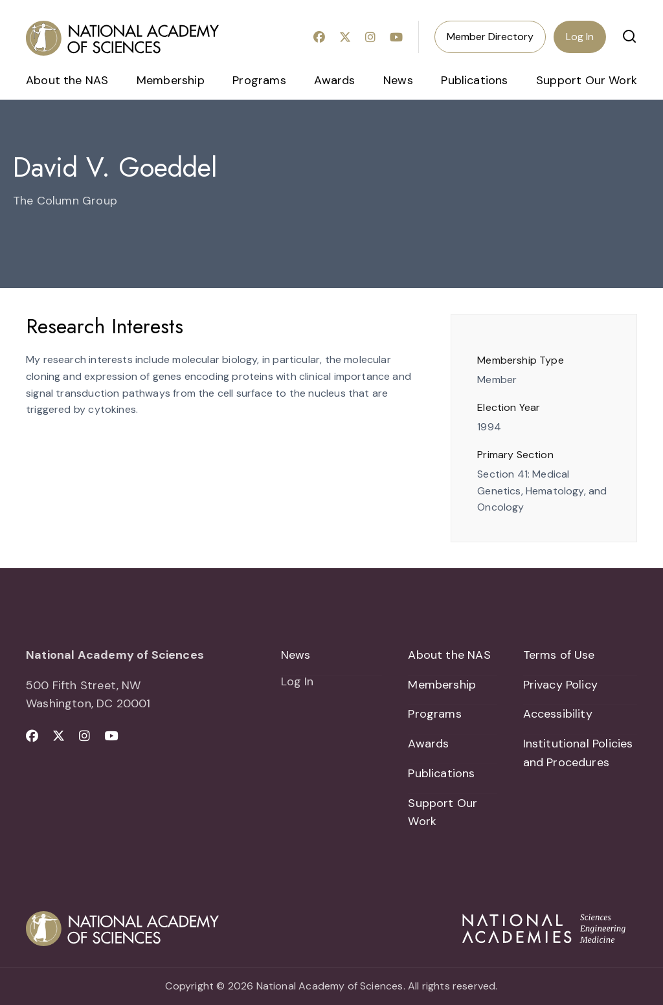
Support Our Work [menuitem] (586, 80)
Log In (580, 36)
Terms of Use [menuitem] (559, 655)
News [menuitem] (398, 80)
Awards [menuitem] (334, 80)
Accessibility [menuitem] (557, 714)
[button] (629, 36)
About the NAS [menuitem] (67, 80)
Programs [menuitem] (259, 80)
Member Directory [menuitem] (490, 36)
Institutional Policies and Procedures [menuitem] (578, 753)
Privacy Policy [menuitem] (560, 684)
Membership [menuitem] (171, 80)
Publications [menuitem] (474, 80)
